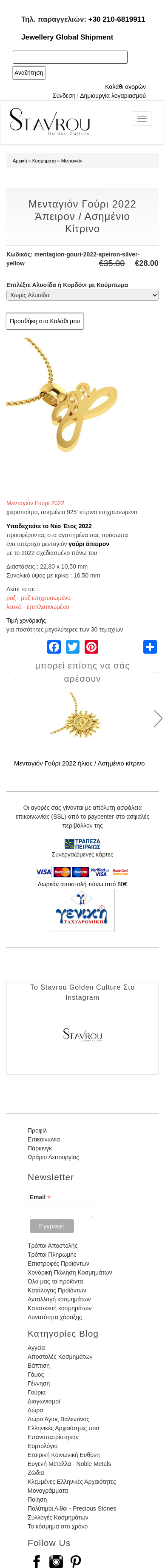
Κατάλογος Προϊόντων (57, 1290)
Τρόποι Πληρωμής (52, 1254)
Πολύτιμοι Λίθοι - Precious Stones (72, 1508)
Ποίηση (37, 1499)
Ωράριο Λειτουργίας (53, 1157)
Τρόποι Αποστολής (52, 1245)
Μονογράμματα (48, 1490)
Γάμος (36, 1374)
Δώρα (35, 1410)
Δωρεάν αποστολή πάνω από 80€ (82, 884)
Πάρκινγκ (40, 1148)
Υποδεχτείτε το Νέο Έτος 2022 (49, 526)
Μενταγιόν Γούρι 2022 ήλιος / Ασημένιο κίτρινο (79, 763)
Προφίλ (37, 1130)
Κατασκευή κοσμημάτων (59, 1308)
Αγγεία (36, 1347)
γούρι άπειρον (88, 544)
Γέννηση (39, 1383)
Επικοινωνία (44, 1139)
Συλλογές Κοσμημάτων (58, 1517)
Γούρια (37, 1392)
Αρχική (20, 160)
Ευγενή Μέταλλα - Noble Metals (69, 1463)
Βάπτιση (39, 1365)
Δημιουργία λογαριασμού (113, 95)
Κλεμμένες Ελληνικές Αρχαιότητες (72, 1481)
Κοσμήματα (44, 160)
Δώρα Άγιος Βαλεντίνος (58, 1419)
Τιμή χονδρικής (26, 620)
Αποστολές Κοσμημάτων (60, 1356)
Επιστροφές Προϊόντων (58, 1263)
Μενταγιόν (71, 160)
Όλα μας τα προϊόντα (55, 1281)
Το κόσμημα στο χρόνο (58, 1526)
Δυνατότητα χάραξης (55, 1317)
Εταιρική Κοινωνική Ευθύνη (64, 1454)
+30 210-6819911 (116, 19)
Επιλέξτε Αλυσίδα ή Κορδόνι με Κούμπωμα (67, 285)
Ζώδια (36, 1472)
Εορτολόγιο (42, 1446)
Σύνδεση (64, 95)
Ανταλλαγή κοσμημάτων (59, 1299)
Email (40, 1197)
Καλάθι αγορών (125, 86)
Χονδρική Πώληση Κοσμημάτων (70, 1272)
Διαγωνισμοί (44, 1401)
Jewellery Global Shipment (67, 37)
